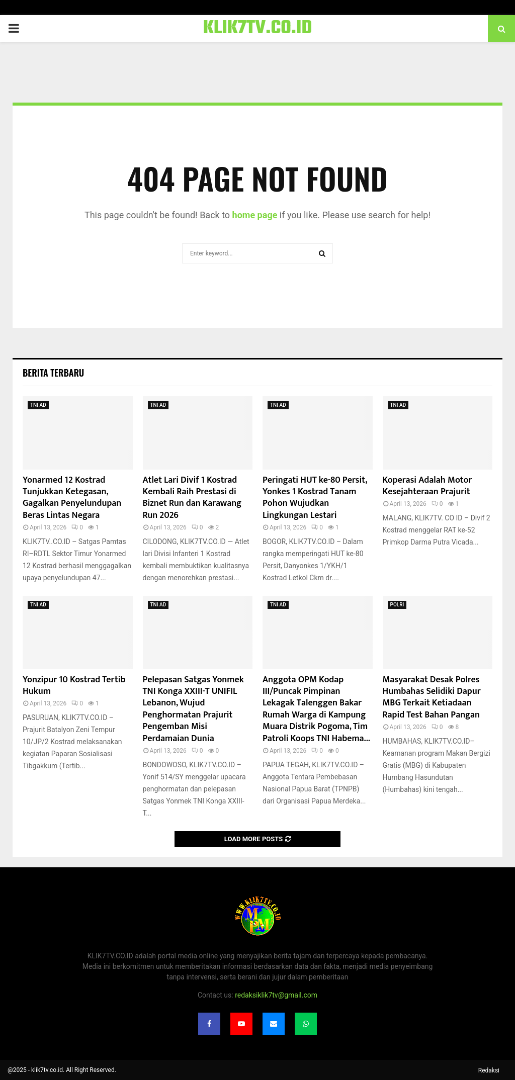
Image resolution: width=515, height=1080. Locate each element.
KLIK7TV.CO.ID (257, 28)
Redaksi (488, 1070)
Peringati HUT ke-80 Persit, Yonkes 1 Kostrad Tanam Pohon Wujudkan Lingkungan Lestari (315, 498)
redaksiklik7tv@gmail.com (276, 995)
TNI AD (38, 405)
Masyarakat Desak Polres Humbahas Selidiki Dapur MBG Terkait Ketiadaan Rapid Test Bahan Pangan (432, 697)
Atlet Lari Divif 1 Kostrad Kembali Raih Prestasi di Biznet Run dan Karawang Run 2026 (192, 498)
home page (255, 215)
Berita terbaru (53, 372)
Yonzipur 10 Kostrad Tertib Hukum (74, 685)
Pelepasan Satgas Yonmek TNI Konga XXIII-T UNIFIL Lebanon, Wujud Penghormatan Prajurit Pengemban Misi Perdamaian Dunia (193, 709)
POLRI (397, 604)
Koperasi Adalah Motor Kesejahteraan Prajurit (427, 486)
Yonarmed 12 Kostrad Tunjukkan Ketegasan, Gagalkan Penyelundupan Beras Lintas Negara (72, 498)
